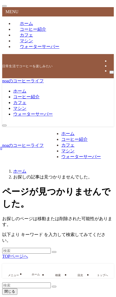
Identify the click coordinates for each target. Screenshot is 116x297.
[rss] (111, 65)
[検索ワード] (26, 251)
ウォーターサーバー (39, 46)
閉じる (9, 291)
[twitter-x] (111, 60)
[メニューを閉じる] (4, 6)
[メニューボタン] (4, 125)
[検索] (111, 72)
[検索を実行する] (54, 252)
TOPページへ (15, 256)
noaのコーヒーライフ (23, 81)
